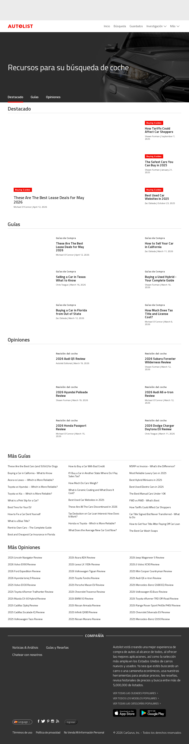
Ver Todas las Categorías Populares (137, 703)
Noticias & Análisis (25, 647)
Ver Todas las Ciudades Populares (135, 693)
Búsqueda (120, 26)
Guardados (136, 26)
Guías (35, 97)
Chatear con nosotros (27, 654)
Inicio (107, 26)
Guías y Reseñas (57, 647)
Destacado (15, 97)
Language (22, 722)
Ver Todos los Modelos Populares (136, 698)
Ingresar (71, 722)
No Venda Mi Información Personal (84, 732)
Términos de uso (22, 732)
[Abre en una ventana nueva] (124, 713)
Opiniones (53, 97)
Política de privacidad (48, 732)
